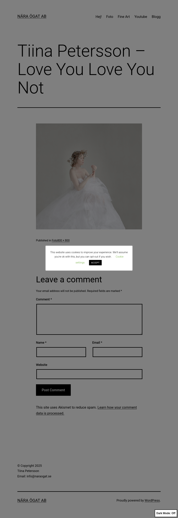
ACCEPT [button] (95, 262)
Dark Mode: (165, 513)
